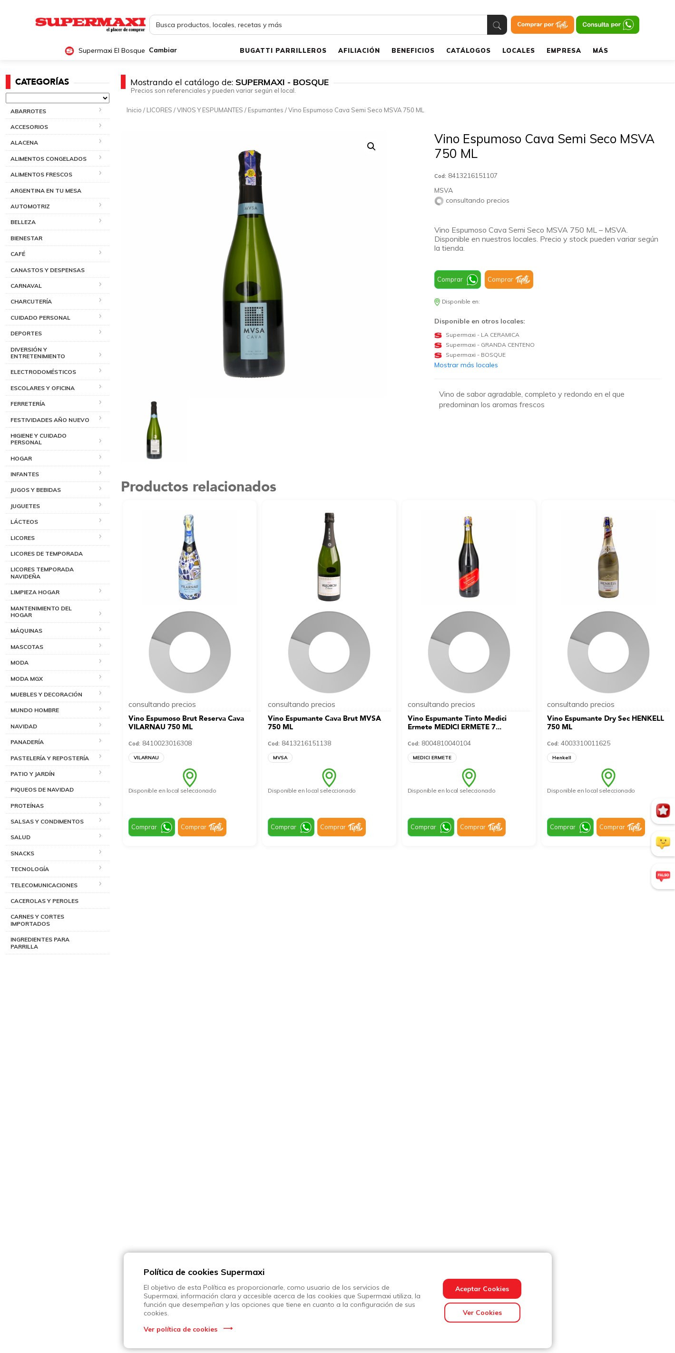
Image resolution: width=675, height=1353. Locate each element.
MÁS (600, 50)
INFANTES (24, 474)
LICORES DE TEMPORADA (46, 553)
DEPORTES (26, 333)
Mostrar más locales (466, 365)
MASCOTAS (26, 646)
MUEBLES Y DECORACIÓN (46, 694)
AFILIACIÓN (359, 50)
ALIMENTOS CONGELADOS (48, 158)
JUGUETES (25, 506)
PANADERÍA (27, 741)
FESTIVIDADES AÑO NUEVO (49, 419)
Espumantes (266, 110)
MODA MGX (26, 678)
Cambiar (163, 50)
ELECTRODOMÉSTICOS (43, 371)
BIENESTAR (26, 238)
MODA (19, 662)
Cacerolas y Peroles (44, 900)
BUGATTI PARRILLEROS (283, 50)
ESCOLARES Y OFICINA (42, 388)
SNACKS (22, 853)
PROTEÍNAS (27, 805)
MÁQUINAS (26, 630)
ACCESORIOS (29, 126)
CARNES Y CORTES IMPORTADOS (37, 920)
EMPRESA (564, 50)
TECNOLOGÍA (29, 869)
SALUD (20, 837)
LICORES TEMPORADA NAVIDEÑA (42, 572)
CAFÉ (17, 253)
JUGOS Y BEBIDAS (35, 489)
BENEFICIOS (413, 50)
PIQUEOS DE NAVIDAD (42, 789)
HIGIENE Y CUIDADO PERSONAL (38, 439)
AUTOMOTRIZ (30, 206)
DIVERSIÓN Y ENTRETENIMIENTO (37, 353)
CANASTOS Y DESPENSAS (47, 270)
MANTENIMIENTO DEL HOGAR (41, 611)
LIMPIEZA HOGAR (34, 592)
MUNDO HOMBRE (34, 710)
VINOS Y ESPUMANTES (210, 110)
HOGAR (21, 458)
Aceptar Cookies (482, 1288)
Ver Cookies (482, 1312)
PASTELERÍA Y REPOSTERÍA (49, 758)
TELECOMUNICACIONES (44, 885)
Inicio (134, 110)
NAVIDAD (23, 726)
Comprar (450, 279)
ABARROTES (28, 111)
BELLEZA (23, 222)
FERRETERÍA (27, 403)
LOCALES (518, 50)
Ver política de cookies (180, 1329)
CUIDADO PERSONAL (40, 317)
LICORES (22, 537)
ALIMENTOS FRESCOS (41, 174)
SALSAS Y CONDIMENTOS (47, 821)
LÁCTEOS (24, 521)
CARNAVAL (26, 285)
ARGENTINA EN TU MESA (45, 190)
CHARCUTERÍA (31, 301)
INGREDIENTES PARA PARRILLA (39, 943)
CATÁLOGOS (468, 50)
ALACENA (24, 142)
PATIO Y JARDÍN (32, 773)
